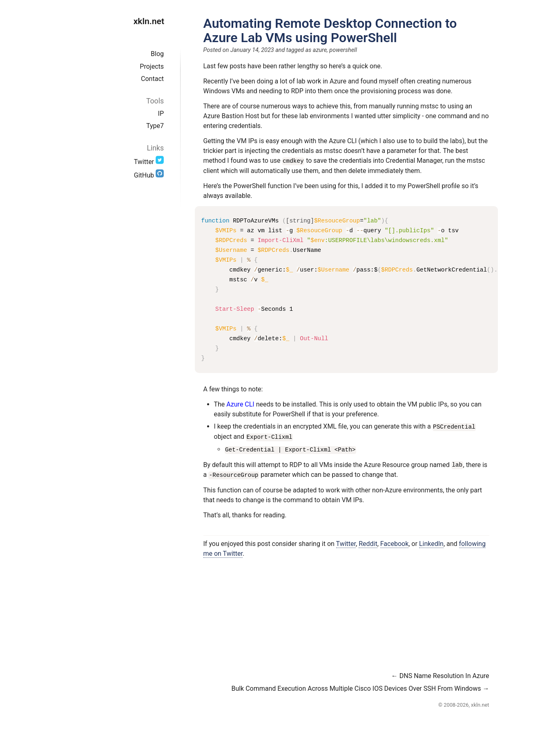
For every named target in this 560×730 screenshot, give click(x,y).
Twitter (149, 162)
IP (161, 113)
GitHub (149, 175)
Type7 (155, 126)
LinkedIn (431, 542)
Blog (157, 54)
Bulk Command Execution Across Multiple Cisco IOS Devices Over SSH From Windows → (360, 687)
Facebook (394, 542)
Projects (152, 66)
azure (320, 50)
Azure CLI (240, 404)
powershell (343, 50)
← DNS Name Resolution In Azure (440, 674)
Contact (152, 79)
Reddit (368, 542)
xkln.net (149, 21)
